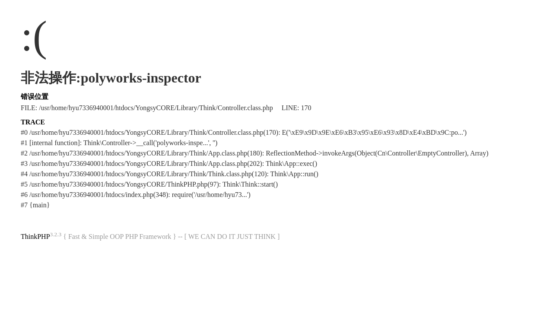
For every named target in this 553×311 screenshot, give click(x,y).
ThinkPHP (35, 236)
